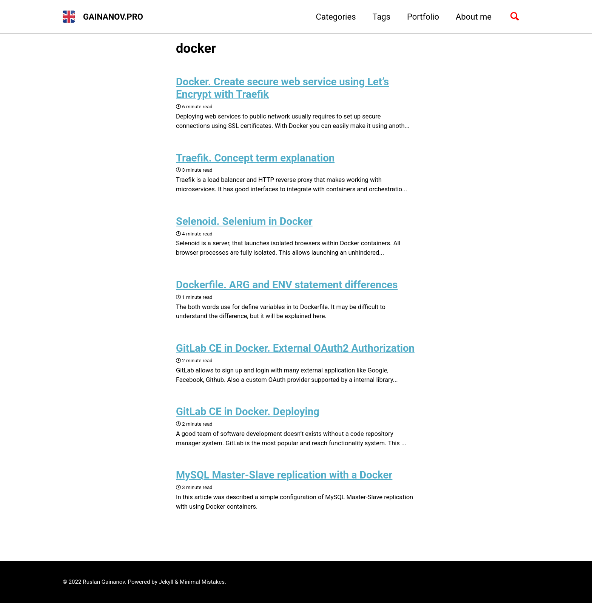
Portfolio (423, 17)
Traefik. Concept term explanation (255, 158)
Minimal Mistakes (202, 581)
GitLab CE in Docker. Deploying (247, 411)
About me (474, 17)
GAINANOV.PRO (113, 17)
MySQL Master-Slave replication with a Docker (284, 475)
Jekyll (166, 581)
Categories (336, 17)
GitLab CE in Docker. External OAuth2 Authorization (295, 348)
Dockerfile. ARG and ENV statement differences (287, 284)
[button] (69, 17)
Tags (381, 17)
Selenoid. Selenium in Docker (244, 221)
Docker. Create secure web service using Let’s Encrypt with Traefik (282, 87)
